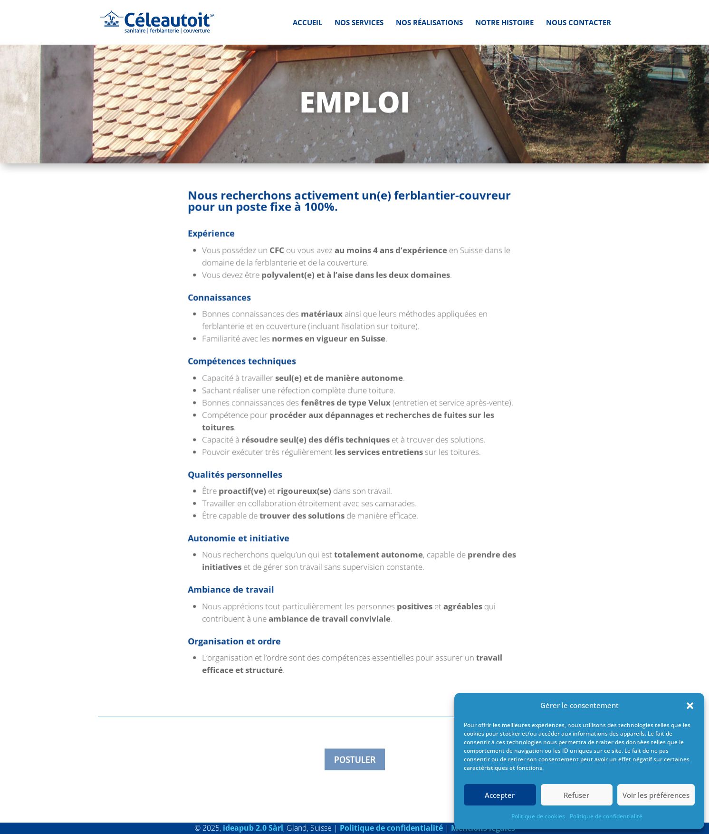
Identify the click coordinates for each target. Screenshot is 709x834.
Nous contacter (578, 23)
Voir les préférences (656, 795)
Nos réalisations (429, 23)
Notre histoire (504, 23)
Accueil (307, 23)
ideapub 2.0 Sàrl (253, 828)
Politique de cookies (538, 816)
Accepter (500, 795)
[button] (690, 705)
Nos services (359, 23)
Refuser (576, 795)
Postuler (354, 760)
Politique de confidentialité (606, 816)
